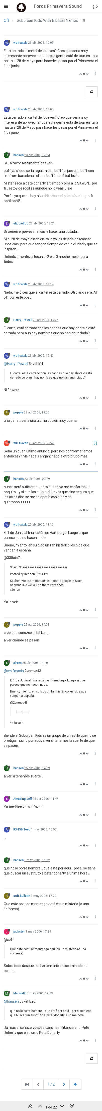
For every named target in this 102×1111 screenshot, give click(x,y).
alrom (17, 663)
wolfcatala (20, 42)
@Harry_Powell (16, 364)
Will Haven (20, 443)
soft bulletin (21, 896)
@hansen (11, 1001)
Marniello (20, 993)
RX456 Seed (21, 829)
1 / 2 (51, 1084)
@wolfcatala (14, 671)
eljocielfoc (20, 223)
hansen (18, 155)
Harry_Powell (22, 320)
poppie (18, 412)
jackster (19, 931)
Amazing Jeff (22, 799)
